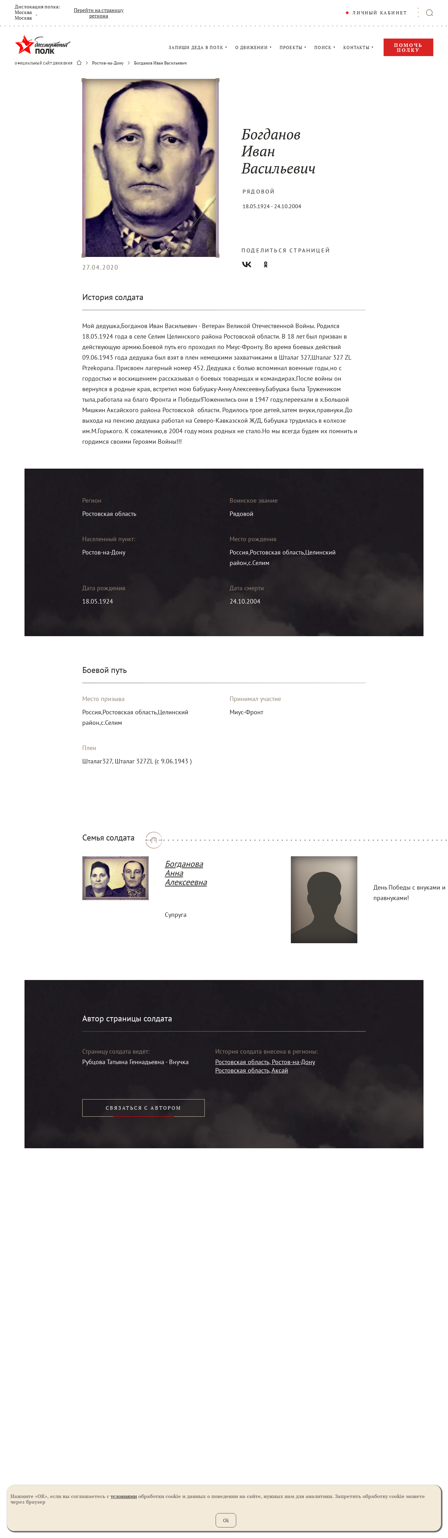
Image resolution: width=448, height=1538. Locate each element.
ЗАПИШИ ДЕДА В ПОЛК (196, 47)
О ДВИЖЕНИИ (251, 47)
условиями (124, 1496)
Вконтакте (246, 264)
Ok (226, 1520)
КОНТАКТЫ (356, 47)
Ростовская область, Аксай (251, 1070)
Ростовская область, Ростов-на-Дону (265, 1062)
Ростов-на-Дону (108, 63)
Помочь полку (408, 47)
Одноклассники (265, 264)
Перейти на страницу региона (99, 13)
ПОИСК (322, 47)
